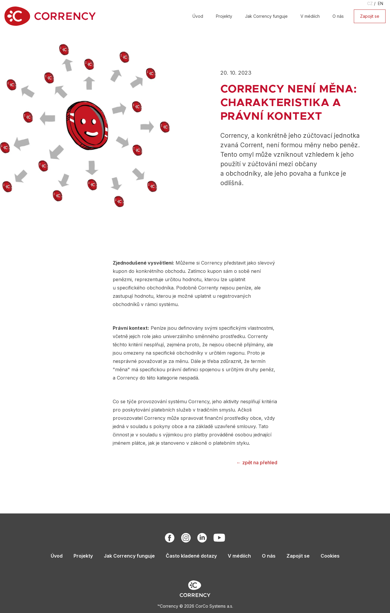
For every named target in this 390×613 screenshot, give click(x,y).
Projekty (224, 16)
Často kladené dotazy (191, 556)
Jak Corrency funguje (266, 16)
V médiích (310, 16)
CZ (370, 3)
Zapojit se (369, 16)
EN (380, 3)
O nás (338, 16)
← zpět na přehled (256, 462)
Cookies (330, 556)
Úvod (197, 16)
